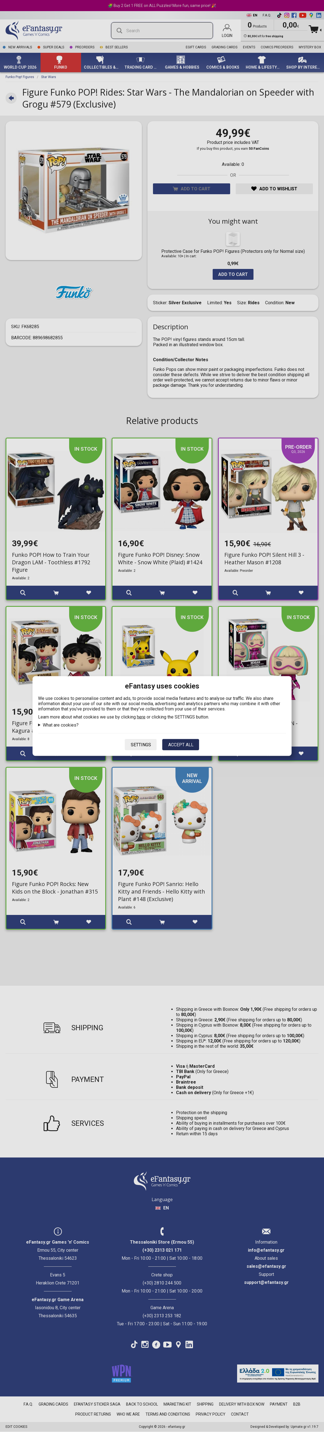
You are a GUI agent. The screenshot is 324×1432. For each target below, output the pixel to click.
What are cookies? (61, 725)
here (141, 717)
